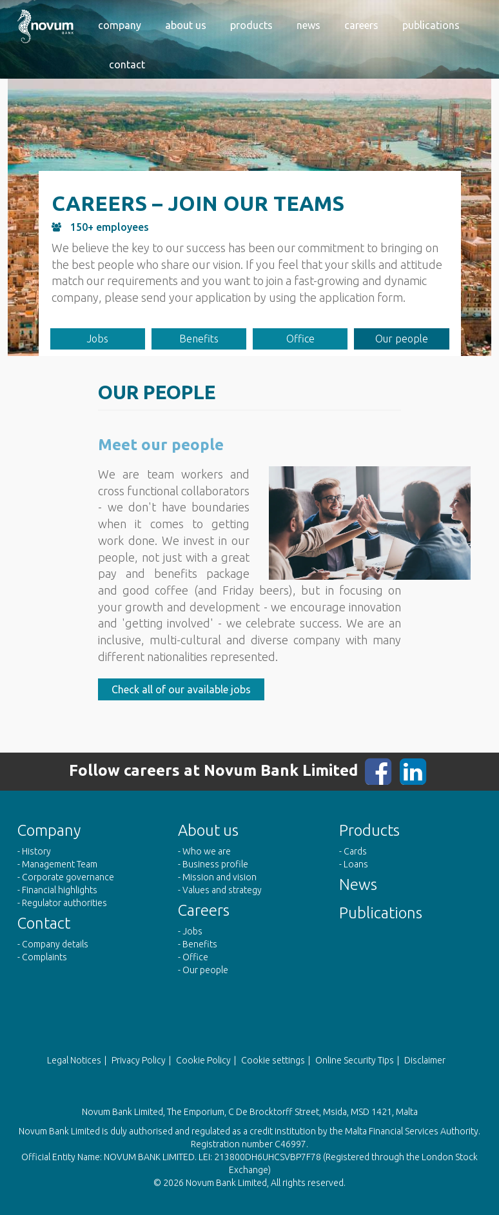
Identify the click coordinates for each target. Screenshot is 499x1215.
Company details (55, 944)
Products (251, 25)
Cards (355, 851)
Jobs (97, 338)
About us (185, 25)
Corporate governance (68, 877)
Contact (127, 64)
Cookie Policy (203, 1060)
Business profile (215, 864)
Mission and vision (219, 877)
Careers (361, 25)
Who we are (206, 851)
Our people (401, 338)
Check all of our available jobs (181, 689)
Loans (356, 864)
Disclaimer (424, 1060)
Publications (431, 25)
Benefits (199, 338)
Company (119, 25)
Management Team (59, 864)
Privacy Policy (139, 1060)
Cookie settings (273, 1060)
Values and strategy (222, 890)
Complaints (44, 957)
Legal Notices (74, 1060)
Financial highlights (59, 890)
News (308, 25)
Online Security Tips (354, 1060)
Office (300, 338)
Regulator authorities (64, 903)
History (36, 851)
